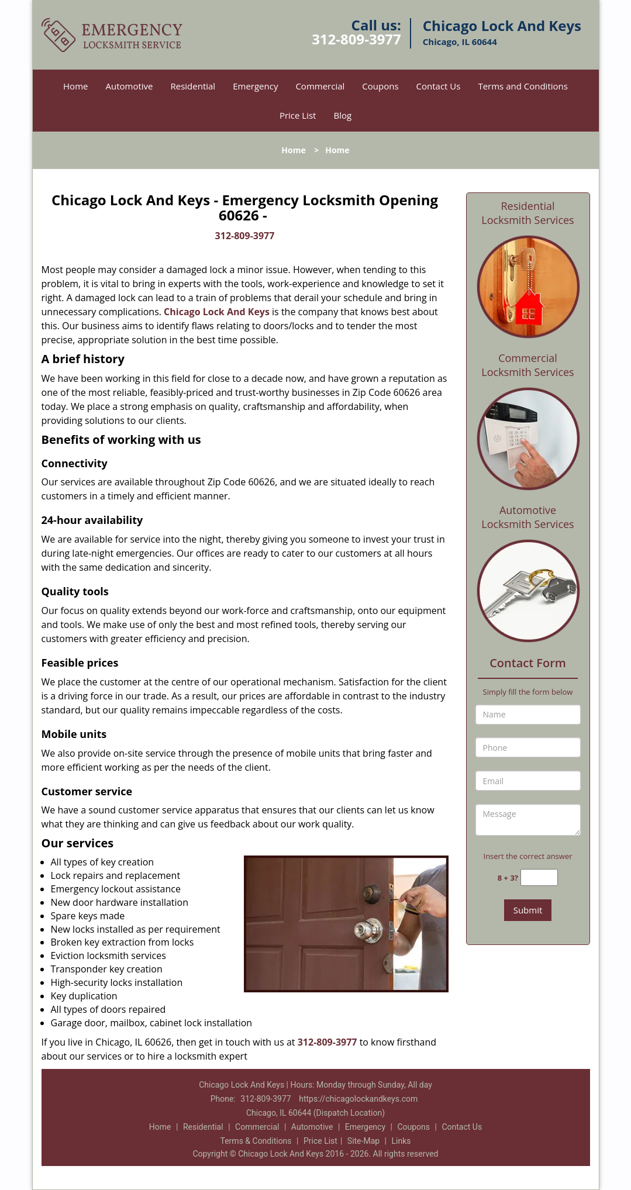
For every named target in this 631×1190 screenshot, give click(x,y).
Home (75, 86)
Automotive (129, 86)
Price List (298, 115)
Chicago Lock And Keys (217, 311)
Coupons (380, 86)
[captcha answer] (539, 877)
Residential (192, 86)
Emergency (255, 86)
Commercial (319, 86)
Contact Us (438, 86)
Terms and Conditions (523, 86)
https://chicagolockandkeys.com (358, 1098)
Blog (342, 115)
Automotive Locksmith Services (527, 517)
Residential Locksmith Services (527, 213)
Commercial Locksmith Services (527, 365)
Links (401, 1141)
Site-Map (363, 1141)
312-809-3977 (356, 39)
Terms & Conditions (256, 1141)
